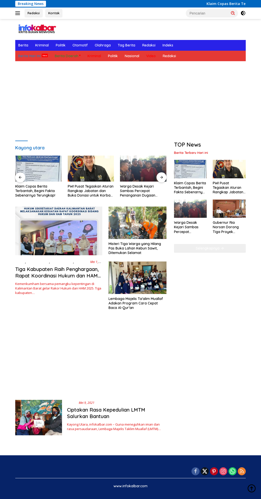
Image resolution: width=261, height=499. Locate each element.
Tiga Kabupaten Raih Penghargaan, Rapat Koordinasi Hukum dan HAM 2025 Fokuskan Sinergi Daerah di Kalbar (57, 279)
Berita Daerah (66, 56)
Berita (23, 45)
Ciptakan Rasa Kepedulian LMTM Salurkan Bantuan (106, 413)
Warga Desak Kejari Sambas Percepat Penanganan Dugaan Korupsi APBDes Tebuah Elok (140, 191)
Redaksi (34, 13)
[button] (233, 13)
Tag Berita (126, 45)
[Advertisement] (130, 101)
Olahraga (103, 45)
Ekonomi (81, 261)
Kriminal (42, 45)
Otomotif (80, 45)
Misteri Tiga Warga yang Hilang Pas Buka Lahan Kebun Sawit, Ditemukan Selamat (134, 248)
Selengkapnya (210, 248)
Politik (61, 45)
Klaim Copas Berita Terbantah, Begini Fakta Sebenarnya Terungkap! (35, 191)
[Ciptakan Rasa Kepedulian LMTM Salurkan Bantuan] (38, 417)
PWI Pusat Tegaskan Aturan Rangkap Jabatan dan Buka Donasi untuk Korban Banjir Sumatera (91, 191)
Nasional (132, 56)
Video (151, 56)
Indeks (167, 45)
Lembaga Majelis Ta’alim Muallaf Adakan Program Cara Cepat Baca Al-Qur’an (135, 303)
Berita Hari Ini (29, 56)
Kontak (54, 13)
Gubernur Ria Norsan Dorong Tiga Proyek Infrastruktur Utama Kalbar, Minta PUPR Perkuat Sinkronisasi (229, 227)
